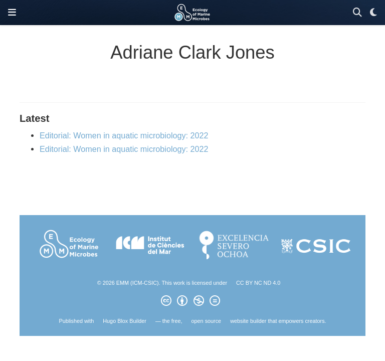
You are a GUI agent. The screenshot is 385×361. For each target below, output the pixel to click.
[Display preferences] (373, 13)
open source (206, 321)
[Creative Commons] (192, 302)
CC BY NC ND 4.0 (258, 283)
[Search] (357, 13)
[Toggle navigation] (12, 12)
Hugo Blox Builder (124, 321)
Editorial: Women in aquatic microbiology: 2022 (124, 135)
